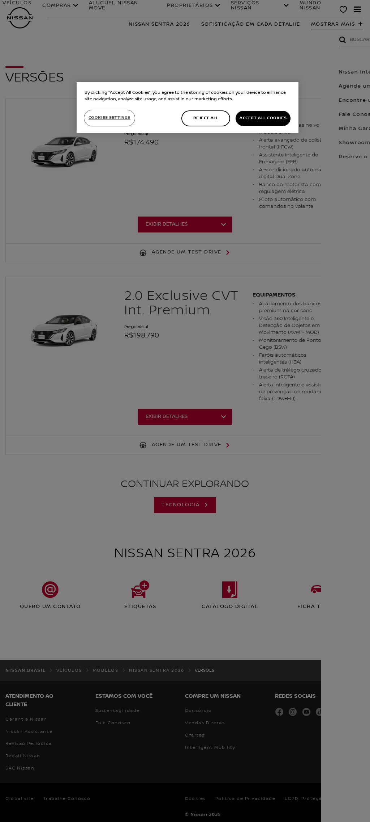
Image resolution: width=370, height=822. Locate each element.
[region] (187, 107)
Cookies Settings (109, 117)
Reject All (206, 118)
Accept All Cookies (263, 118)
